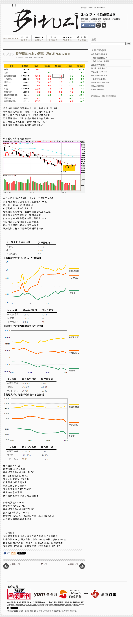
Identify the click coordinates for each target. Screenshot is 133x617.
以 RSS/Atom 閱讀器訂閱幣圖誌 (103, 96)
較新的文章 (15, 564)
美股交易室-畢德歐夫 (99, 54)
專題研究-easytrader (99, 72)
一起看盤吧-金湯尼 (98, 79)
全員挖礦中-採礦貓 (98, 65)
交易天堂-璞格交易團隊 (100, 61)
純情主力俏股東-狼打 (99, 68)
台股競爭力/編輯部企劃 (34, 58)
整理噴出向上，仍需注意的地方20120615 (43, 53)
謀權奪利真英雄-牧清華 (100, 82)
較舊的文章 (73, 564)
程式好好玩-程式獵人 (99, 75)
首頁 (45, 564)
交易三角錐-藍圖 (97, 86)
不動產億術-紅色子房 (99, 58)
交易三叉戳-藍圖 (97, 89)
